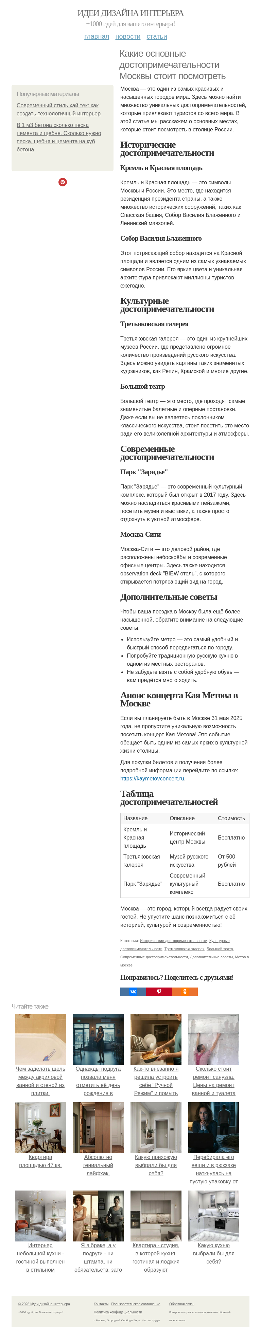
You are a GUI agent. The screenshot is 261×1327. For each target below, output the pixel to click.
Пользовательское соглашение (135, 1304)
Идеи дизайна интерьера (130, 13)
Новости (127, 36)
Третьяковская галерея (184, 949)
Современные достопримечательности (154, 957)
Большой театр (220, 949)
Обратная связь (181, 1304)
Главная (96, 36)
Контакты (101, 1304)
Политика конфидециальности (118, 1312)
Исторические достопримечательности (173, 941)
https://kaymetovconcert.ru (152, 778)
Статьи (156, 36)
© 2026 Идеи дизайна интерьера (44, 1304)
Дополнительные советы (211, 957)
